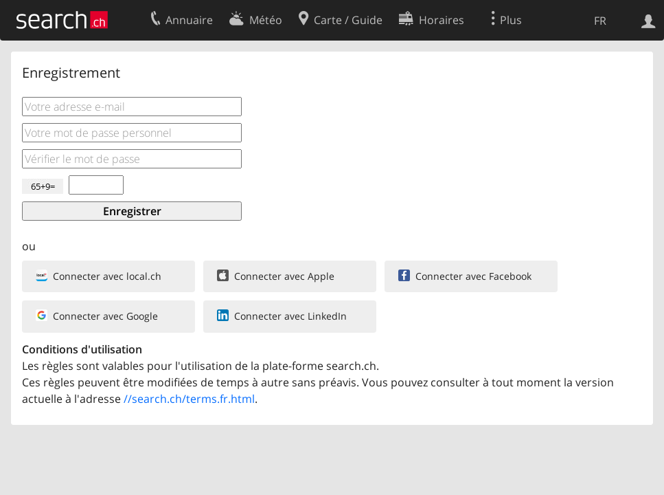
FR (600, 20)
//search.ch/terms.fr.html (189, 398)
